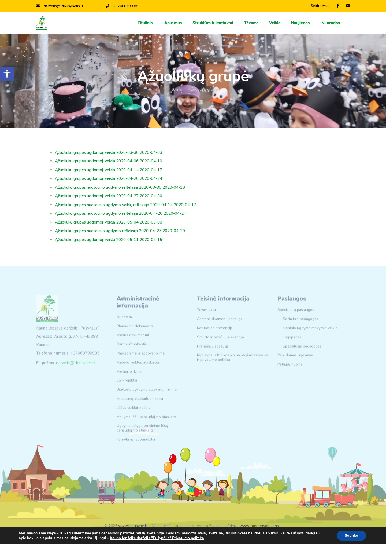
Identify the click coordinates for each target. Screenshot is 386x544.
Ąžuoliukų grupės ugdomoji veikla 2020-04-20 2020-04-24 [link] (108, 178)
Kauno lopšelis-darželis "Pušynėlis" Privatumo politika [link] (157, 538)
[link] (7, 74)
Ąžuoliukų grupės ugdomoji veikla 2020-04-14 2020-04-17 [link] (108, 170)
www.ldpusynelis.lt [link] (134, 525)
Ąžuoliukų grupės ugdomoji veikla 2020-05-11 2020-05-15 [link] (108, 239)
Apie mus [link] (173, 22)
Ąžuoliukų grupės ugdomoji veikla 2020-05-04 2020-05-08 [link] (108, 222)
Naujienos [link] (301, 22)
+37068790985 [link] (122, 6)
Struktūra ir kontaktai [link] (212, 22)
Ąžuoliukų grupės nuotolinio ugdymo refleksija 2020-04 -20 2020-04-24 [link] (120, 213)
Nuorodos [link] (331, 22)
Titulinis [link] (146, 22)
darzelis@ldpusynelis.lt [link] (59, 6)
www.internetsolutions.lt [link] (261, 525)
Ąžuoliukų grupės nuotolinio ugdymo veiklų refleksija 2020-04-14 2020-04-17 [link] (125, 204)
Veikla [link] (274, 22)
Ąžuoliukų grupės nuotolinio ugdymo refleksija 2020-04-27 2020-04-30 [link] (120, 230)
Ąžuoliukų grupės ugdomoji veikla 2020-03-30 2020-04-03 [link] (108, 152)
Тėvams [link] (251, 22)
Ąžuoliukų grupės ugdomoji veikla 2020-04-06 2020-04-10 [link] (108, 161)
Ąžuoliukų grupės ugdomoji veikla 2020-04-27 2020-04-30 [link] (108, 196)
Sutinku (351, 535)
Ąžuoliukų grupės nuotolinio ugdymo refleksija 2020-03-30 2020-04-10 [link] (120, 187)
